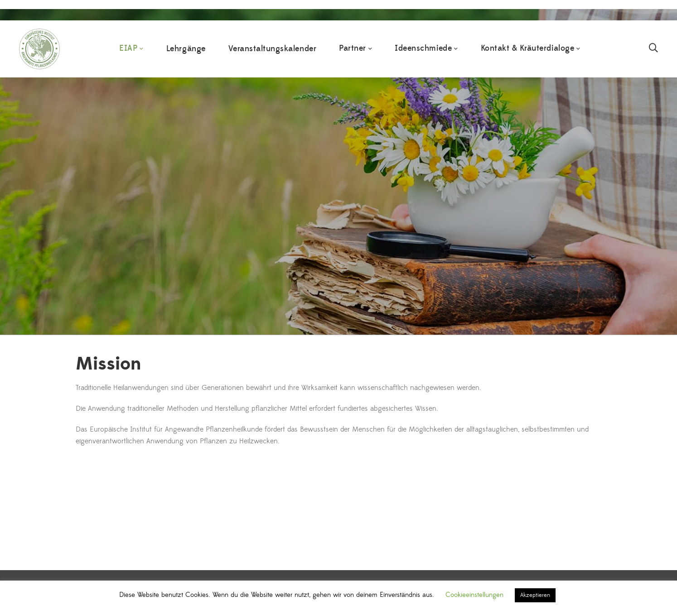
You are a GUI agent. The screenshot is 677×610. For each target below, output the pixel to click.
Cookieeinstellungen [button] (474, 595)
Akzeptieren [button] (535, 595)
